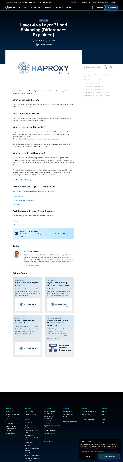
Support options (86, 401)
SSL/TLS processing (30, 414)
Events (103, 403)
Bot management (29, 422)
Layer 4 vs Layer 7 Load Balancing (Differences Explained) (98, 75)
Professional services (88, 403)
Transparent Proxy (20, 225)
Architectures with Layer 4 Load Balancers (34, 186)
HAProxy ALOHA (10, 420)
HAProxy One (9, 398)
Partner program (67, 398)
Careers (103, 406)
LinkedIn (31, 265)
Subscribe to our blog (93, 67)
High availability (29, 409)
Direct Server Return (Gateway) (24, 200)
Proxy (16, 221)
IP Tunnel (17, 204)
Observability (28, 447)
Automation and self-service (32, 442)
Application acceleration (31, 453)
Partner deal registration (70, 408)
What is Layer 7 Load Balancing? (29, 153)
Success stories (48, 428)
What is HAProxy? (26, 180)
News (102, 409)
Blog (94, 2)
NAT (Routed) (18, 196)
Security (27, 411)
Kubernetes (28, 432)
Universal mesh (29, 429)
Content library (48, 422)
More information (98, 451)
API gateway (28, 403)
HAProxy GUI (28, 450)
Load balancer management (32, 445)
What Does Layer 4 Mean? (26, 100)
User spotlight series (49, 420)
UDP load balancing (30, 401)
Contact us (74, 2)
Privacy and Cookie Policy (86, 451)
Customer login (103, 2)
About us (103, 398)
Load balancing (29, 398)
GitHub (37, 265)
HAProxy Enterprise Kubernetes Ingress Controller (10, 415)
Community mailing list (88, 406)
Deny (88, 456)
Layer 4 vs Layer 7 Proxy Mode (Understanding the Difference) (58, 322)
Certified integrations (50, 417)
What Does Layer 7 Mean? (26, 113)
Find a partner (67, 405)
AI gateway (28, 406)
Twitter (26, 265)
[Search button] (91, 7)
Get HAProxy (111, 7)
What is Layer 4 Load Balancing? (29, 127)
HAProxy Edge (9, 410)
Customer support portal (89, 398)
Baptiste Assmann (46, 44)
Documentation (86, 2)
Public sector (28, 456)
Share (110, 67)
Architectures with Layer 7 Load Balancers (34, 211)
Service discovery (29, 439)
